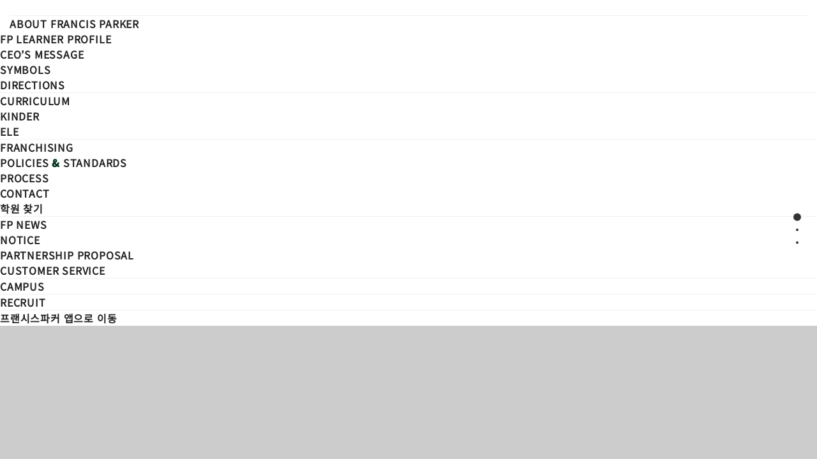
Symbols (25, 69)
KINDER (20, 116)
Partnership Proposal (67, 255)
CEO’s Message (42, 54)
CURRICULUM (35, 100)
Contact (25, 193)
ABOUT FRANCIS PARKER (74, 23)
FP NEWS (23, 224)
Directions (32, 84)
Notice (20, 239)
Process (24, 178)
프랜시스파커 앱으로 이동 (58, 318)
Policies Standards (63, 162)
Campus (22, 286)
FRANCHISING (36, 147)
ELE (9, 131)
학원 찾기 (21, 208)
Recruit (23, 302)
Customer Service (52, 270)
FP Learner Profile (55, 39)
